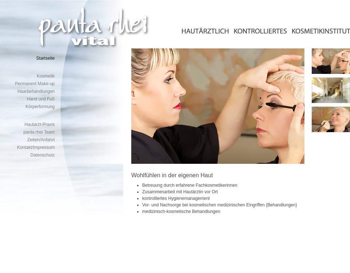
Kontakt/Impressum (36, 147)
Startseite (45, 58)
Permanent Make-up (35, 83)
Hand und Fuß (41, 99)
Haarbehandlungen (36, 91)
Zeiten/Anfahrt (41, 139)
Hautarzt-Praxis (39, 124)
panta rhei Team (39, 132)
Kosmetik (46, 76)
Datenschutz (42, 155)
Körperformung (40, 106)
